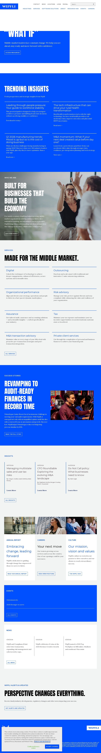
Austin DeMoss (23, 479)
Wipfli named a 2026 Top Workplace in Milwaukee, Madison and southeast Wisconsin (78, 646)
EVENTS (83, 8)
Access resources (13, 52)
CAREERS (91, 8)
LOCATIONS (51, 4)
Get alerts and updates (15, 708)
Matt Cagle (73, 479)
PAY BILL (65, 4)
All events (12, 615)
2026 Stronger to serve (15, 605)
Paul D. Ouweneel (42, 484)
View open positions (46, 574)
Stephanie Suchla (44, 482)
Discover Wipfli (12, 233)
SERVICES (36, 8)
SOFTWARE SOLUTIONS (50, 8)
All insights (10, 500)
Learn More (11, 490)
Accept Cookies (52, 746)
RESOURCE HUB (73, 8)
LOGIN (59, 4)
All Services (10, 353)
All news (11, 662)
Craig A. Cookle (13, 479)
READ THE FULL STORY (13, 434)
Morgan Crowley (55, 482)
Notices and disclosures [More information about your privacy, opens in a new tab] (42, 741)
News (9, 630)
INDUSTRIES (27, 8)
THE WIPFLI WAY (75, 574)
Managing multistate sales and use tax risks (19, 472)
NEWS (44, 4)
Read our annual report (17, 574)
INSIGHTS (8, 456)
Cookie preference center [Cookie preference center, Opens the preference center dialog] (33, 747)
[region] (32, 739)
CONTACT (36, 4)
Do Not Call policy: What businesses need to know (78, 472)
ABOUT (63, 8)
